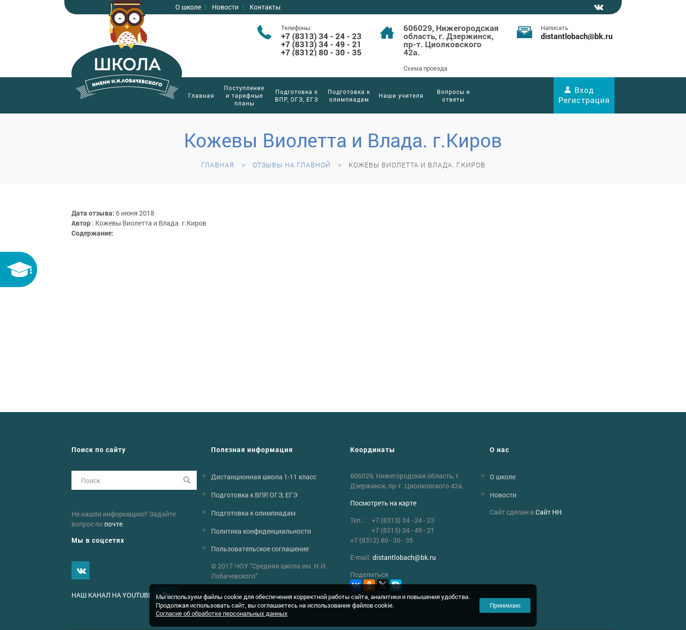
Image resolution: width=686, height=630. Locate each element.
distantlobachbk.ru (577, 36)
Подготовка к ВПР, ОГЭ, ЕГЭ (296, 95)
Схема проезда (425, 68)
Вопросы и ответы (453, 95)
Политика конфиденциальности (261, 530)
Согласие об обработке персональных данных (222, 613)
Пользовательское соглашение (260, 548)
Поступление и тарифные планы (244, 95)
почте (113, 523)
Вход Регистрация (584, 95)
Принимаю (505, 605)
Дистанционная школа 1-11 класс (263, 476)
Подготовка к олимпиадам (349, 95)
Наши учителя (401, 95)
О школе (188, 6)
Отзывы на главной (291, 164)
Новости (225, 6)
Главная (201, 95)
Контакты (265, 6)
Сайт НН (548, 511)
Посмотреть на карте (383, 502)
